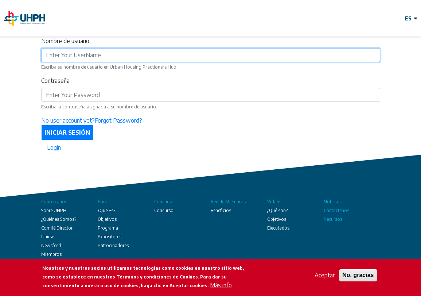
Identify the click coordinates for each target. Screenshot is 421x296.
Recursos (333, 219)
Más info (221, 285)
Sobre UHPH (53, 210)
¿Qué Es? (106, 210)
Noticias (332, 201)
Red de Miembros (228, 201)
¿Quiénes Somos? (58, 219)
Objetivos (107, 219)
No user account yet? (68, 120)
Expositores (109, 236)
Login (54, 147)
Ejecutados (278, 228)
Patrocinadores (113, 245)
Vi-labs (274, 201)
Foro (103, 201)
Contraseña (55, 80)
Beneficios (221, 210)
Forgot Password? (118, 120)
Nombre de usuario (65, 41)
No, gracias (358, 275)
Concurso (164, 201)
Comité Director (57, 228)
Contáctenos (336, 210)
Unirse (47, 236)
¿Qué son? (277, 210)
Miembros (51, 254)
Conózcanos (54, 201)
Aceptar (325, 275)
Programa (108, 228)
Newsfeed (51, 245)
